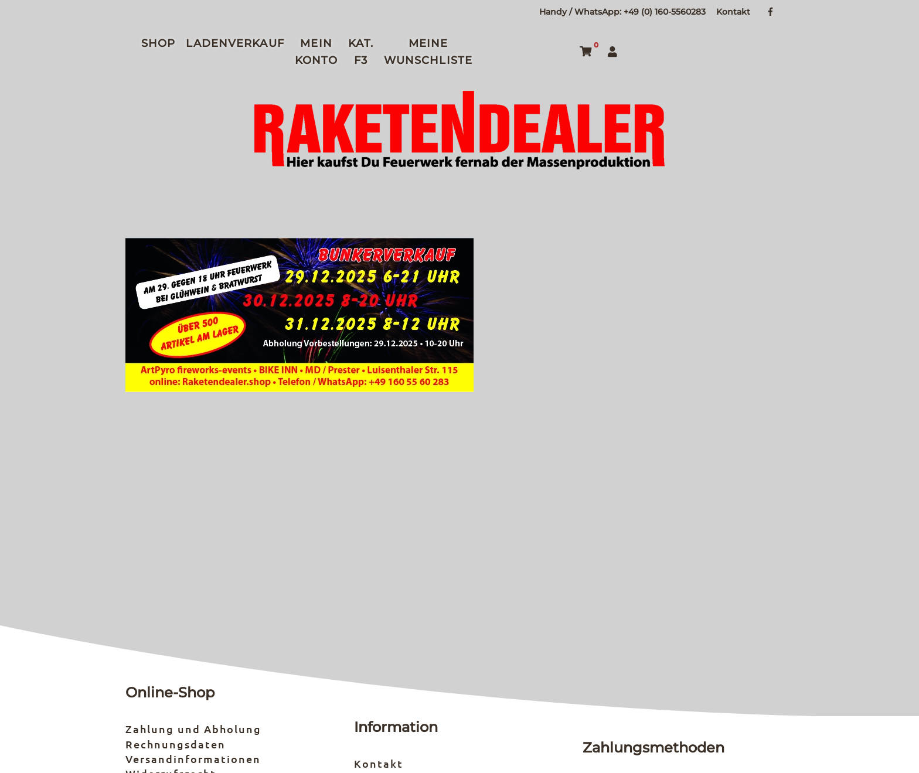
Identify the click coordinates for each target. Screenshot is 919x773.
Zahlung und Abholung (193, 728)
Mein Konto (316, 52)
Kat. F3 (360, 52)
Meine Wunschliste (428, 52)
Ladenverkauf (235, 43)
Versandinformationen (193, 758)
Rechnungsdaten (175, 744)
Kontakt (733, 11)
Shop (158, 43)
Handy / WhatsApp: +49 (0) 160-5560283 (622, 11)
